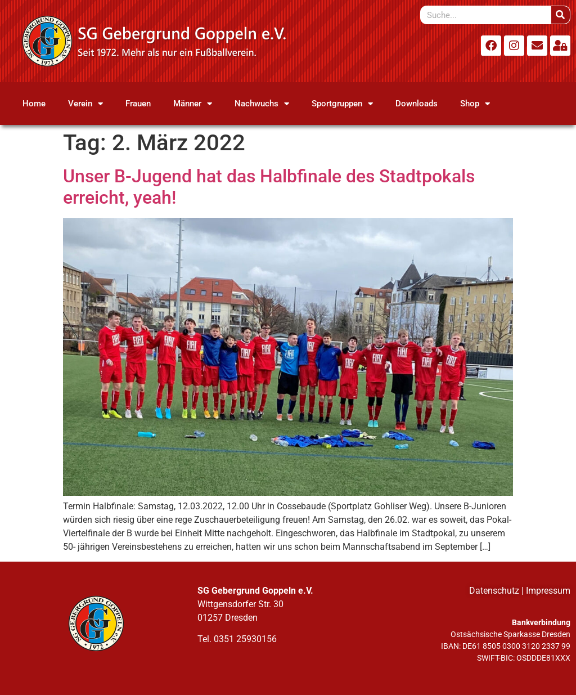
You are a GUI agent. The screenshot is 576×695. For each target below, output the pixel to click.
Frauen (138, 103)
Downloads (416, 103)
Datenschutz (494, 590)
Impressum (548, 590)
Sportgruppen (342, 104)
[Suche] (560, 15)
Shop (475, 104)
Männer (192, 104)
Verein (85, 104)
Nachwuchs (262, 104)
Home (34, 103)
